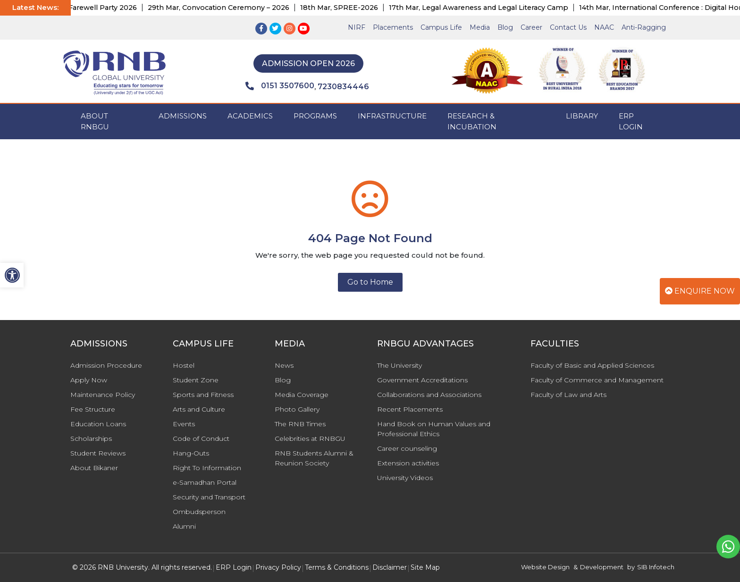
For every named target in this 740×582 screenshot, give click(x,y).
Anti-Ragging (644, 27)
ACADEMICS (250, 115)
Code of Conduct (201, 438)
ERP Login (631, 121)
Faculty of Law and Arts (568, 394)
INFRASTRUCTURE (392, 115)
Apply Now (88, 380)
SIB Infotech (655, 567)
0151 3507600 (279, 86)
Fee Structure (92, 409)
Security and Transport (209, 497)
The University (399, 365)
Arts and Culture (199, 409)
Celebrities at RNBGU (310, 438)
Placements (393, 27)
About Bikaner (94, 468)
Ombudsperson (199, 511)
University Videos (405, 477)
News (284, 365)
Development (601, 567)
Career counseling (407, 448)
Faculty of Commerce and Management (597, 380)
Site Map (425, 567)
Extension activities (408, 463)
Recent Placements (410, 409)
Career (531, 27)
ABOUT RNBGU (95, 121)
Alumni (184, 526)
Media (480, 27)
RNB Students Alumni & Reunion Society (314, 458)
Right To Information (207, 468)
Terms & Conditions (337, 567)
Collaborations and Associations (429, 394)
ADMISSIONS (183, 115)
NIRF (356, 27)
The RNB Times (300, 424)
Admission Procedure (106, 365)
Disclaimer (389, 567)
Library (582, 115)
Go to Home (370, 282)
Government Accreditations (422, 380)
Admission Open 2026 (308, 63)
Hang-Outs (191, 453)
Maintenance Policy (102, 394)
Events (184, 424)
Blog (505, 27)
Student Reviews (98, 453)
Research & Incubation (471, 121)
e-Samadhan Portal (204, 482)
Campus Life (441, 27)
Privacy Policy (278, 567)
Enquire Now (700, 291)
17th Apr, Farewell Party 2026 (92, 7)
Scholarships (91, 438)
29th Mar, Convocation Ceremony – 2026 (224, 7)
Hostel (183, 365)
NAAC (604, 27)
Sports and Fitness (203, 394)
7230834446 (343, 86)
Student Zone (196, 380)
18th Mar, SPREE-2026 (345, 7)
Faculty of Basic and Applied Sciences (592, 365)
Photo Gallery (297, 409)
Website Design (545, 567)
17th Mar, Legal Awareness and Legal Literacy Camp (484, 7)
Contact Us (568, 27)
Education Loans (98, 424)
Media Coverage (301, 394)
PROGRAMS (315, 115)
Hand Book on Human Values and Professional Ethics (433, 429)
